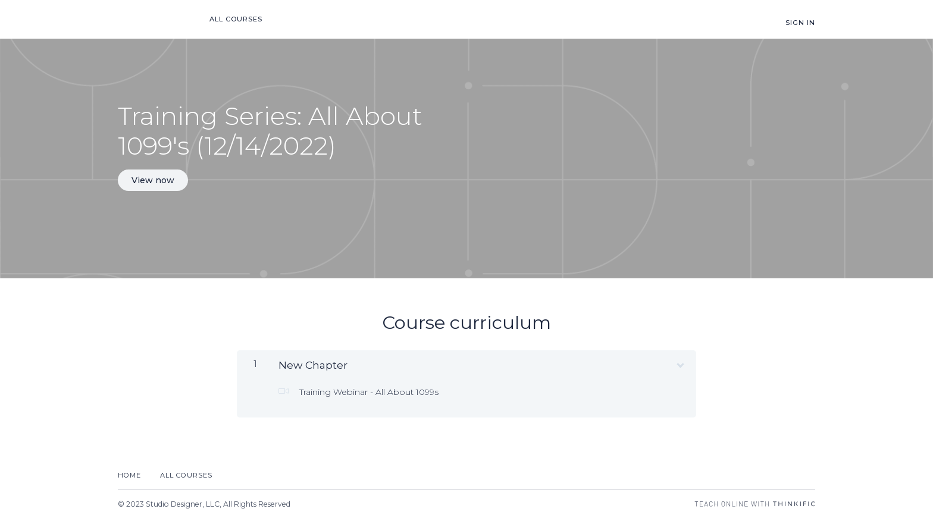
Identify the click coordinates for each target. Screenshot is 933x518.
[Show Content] (679, 363)
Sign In (800, 22)
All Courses (235, 19)
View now (153, 180)
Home (129, 475)
